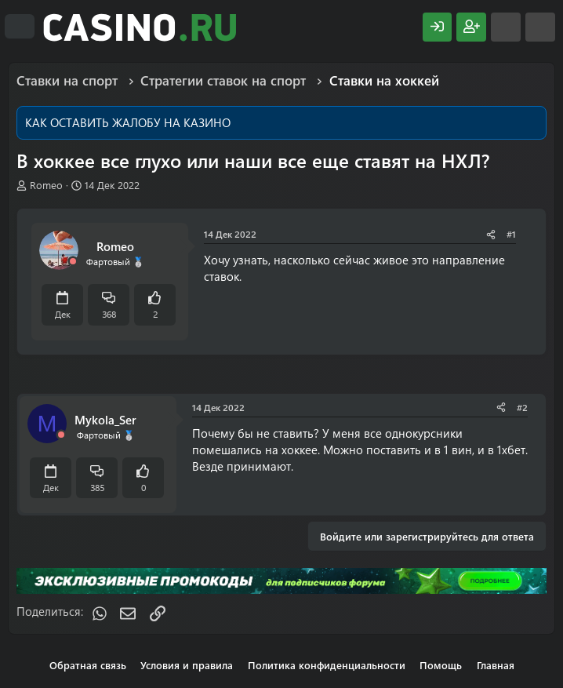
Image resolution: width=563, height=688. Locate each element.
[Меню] (20, 26)
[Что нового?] (506, 27)
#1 (511, 234)
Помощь (441, 665)
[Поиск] (540, 27)
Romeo (46, 184)
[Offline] (72, 261)
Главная (495, 665)
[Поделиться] (491, 234)
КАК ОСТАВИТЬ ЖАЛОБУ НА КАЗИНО (128, 122)
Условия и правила (186, 665)
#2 (522, 407)
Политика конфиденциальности (326, 665)
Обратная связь (87, 665)
